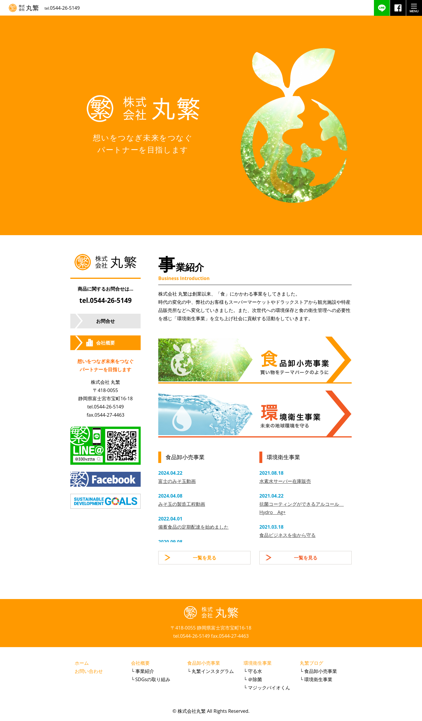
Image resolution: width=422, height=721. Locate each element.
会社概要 (105, 343)
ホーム (82, 663)
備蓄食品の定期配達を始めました (193, 527)
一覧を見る (204, 557)
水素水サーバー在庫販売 (285, 481)
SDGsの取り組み (153, 679)
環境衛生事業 (258, 663)
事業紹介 (144, 671)
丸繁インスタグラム (213, 671)
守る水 (255, 671)
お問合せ (105, 321)
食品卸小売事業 (203, 663)
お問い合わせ (89, 671)
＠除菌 (255, 679)
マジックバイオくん (269, 687)
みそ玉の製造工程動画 (181, 504)
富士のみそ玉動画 (177, 481)
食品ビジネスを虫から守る (287, 535)
